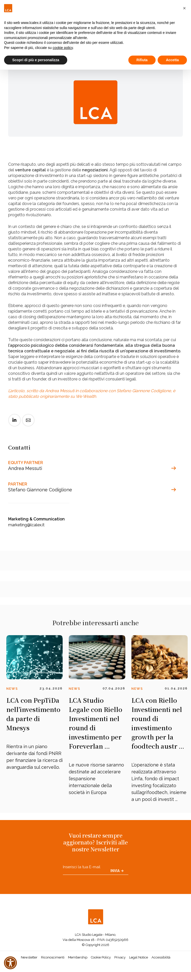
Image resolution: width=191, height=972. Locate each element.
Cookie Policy (101, 957)
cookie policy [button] (63, 48)
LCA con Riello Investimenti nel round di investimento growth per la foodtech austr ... (157, 723)
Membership (77, 957)
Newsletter (29, 957)
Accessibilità (161, 957)
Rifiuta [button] (142, 60)
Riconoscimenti (52, 957)
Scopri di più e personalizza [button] (35, 60)
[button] (184, 8)
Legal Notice (138, 957)
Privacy (120, 957)
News (12, 688)
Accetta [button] (172, 60)
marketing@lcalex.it (26, 524)
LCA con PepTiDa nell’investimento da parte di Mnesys (33, 714)
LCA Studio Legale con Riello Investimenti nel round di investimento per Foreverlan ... (95, 723)
